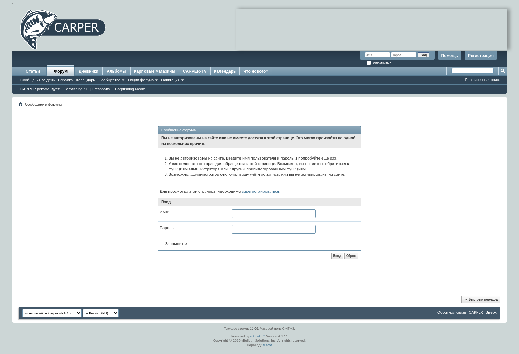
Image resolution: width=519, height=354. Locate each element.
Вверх (491, 312)
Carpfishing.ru (75, 89)
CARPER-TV (195, 71)
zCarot (267, 345)
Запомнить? (379, 63)
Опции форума (141, 80)
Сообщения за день (37, 80)
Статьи (33, 71)
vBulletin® (257, 336)
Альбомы (116, 71)
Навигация (170, 80)
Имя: (164, 212)
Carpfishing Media (130, 89)
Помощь (449, 55)
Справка (65, 80)
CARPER (476, 312)
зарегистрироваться (260, 191)
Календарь (85, 80)
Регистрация (481, 55)
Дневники (88, 71)
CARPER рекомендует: (40, 89)
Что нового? (255, 71)
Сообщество (109, 80)
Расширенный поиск (482, 80)
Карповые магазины (154, 71)
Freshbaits (101, 89)
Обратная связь (451, 312)
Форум (61, 71)
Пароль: (167, 227)
